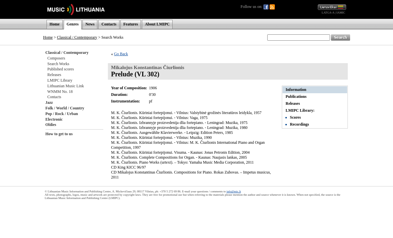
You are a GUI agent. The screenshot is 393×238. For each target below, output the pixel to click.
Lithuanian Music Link (66, 86)
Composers (56, 58)
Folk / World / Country (65, 108)
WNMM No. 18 (60, 91)
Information (296, 89)
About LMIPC (157, 24)
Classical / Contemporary (77, 37)
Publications (296, 96)
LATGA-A (328, 12)
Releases (54, 74)
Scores (295, 117)
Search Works (58, 63)
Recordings (299, 124)
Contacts (108, 24)
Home (54, 24)
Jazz (49, 102)
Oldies (51, 124)
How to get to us (59, 134)
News (89, 24)
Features (130, 24)
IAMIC (341, 12)
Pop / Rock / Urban (62, 113)
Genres (73, 24)
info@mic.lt (234, 191)
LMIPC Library (60, 80)
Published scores (61, 69)
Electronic (54, 119)
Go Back (121, 54)
